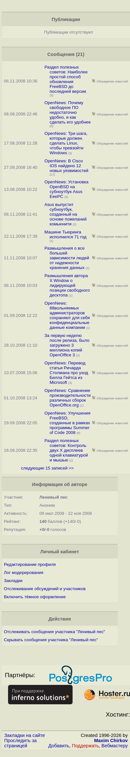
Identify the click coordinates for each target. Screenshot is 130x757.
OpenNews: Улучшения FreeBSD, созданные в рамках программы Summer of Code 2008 (67, 423)
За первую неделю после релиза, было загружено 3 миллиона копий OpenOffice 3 (67, 345)
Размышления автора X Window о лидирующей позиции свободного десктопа (67, 285)
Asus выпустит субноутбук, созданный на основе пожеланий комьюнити (66, 214)
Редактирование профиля (30, 564)
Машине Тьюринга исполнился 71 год (65, 234)
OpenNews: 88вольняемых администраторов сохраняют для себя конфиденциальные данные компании (67, 315)
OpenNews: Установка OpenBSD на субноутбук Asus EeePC (66, 189)
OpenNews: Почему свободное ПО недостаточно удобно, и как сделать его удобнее (68, 112)
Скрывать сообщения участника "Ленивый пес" (51, 639)
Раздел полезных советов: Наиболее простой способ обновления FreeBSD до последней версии (66, 79)
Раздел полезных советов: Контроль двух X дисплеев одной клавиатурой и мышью (66, 450)
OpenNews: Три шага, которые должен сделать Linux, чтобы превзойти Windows (66, 143)
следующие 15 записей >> (47, 468)
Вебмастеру (115, 745)
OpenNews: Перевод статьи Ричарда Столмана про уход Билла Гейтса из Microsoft (66, 373)
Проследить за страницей (20, 743)
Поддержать (85, 745)
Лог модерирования (23, 572)
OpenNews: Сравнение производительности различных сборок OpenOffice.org (68, 397)
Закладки (13, 580)
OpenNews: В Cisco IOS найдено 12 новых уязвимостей (66, 165)
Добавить (58, 745)
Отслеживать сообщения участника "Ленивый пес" (54, 631)
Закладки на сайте (24, 735)
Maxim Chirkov (111, 740)
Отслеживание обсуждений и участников (44, 588)
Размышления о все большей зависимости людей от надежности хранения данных (67, 258)
